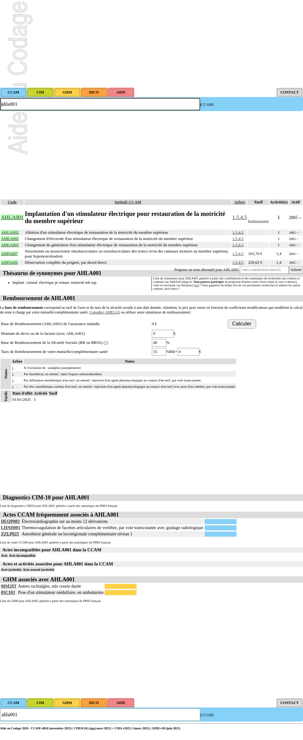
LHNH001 (10, 527)
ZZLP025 (10, 534)
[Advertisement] (151, 44)
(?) (106, 342)
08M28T (9, 586)
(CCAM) (207, 104)
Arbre (239, 202)
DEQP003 (10, 521)
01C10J (8, 592)
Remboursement (258, 221)
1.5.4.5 (239, 217)
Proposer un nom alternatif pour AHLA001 (206, 270)
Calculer (241, 324)
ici (196, 285)
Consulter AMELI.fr (104, 312)
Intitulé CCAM (128, 202)
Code (12, 202)
